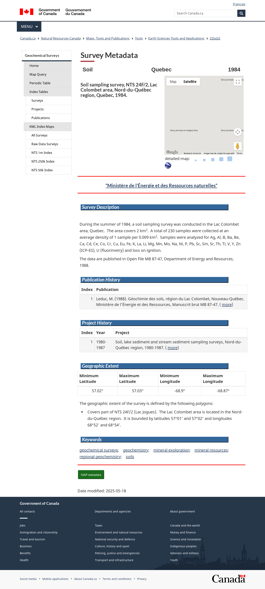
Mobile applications (55, 579)
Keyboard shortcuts (192, 153)
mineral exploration (171, 450)
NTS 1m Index (41, 153)
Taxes (98, 525)
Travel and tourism (32, 539)
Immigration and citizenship (39, 532)
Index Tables (38, 92)
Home (34, 65)
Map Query (37, 74)
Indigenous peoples (183, 546)
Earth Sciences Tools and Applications (176, 38)
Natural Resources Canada (61, 38)
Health (24, 560)
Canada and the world (185, 525)
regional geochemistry (100, 456)
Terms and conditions (117, 579)
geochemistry (135, 450)
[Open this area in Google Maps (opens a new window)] (172, 152)
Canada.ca (28, 38)
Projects (37, 109)
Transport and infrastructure (114, 560)
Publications (40, 118)
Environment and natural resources (118, 532)
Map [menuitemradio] (173, 82)
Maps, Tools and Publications (108, 38)
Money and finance (183, 532)
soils (130, 456)
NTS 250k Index (42, 161)
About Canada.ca (85, 579)
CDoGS (215, 38)
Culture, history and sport (112, 546)
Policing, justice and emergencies (117, 553)
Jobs (22, 525)
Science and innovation (185, 539)
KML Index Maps (41, 126)
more (227, 304)
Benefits (25, 553)
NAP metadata (91, 474)
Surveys (37, 100)
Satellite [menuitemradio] (190, 82)
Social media (28, 579)
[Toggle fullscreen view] (238, 82)
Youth (174, 560)
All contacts (27, 511)
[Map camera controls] (238, 132)
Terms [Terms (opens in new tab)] (239, 153)
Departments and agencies (113, 511)
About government (182, 511)
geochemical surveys (99, 450)
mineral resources (211, 450)
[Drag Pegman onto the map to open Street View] (238, 146)
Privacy (141, 579)
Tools (139, 38)
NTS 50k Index (42, 170)
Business (26, 546)
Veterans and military (184, 553)
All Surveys (39, 135)
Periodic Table (39, 83)
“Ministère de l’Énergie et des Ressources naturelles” (161, 185)
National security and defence (115, 539)
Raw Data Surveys (44, 144)
